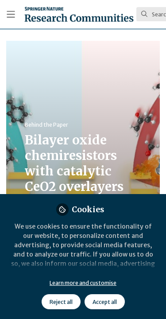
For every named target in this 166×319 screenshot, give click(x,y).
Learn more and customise (83, 283)
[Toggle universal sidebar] (11, 14)
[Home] (79, 14)
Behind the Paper (46, 124)
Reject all (61, 302)
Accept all (105, 302)
